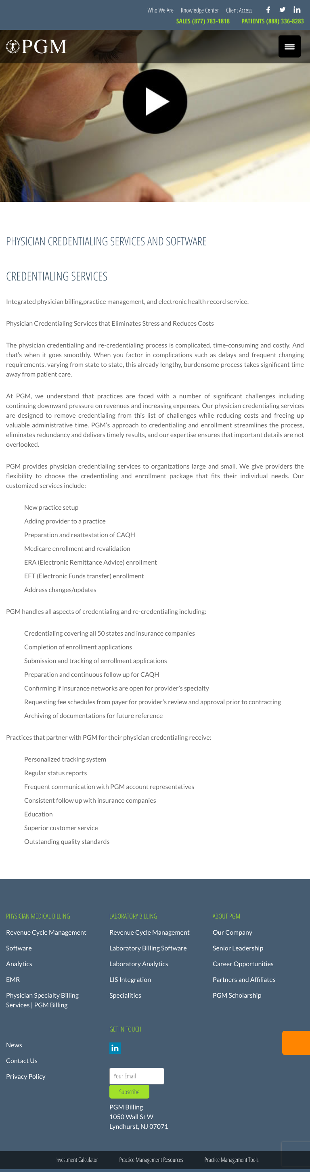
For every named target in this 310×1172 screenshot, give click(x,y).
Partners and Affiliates (244, 980)
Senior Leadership (238, 948)
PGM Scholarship (237, 995)
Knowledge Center (200, 10)
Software (19, 948)
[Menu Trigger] (290, 47)
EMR (13, 980)
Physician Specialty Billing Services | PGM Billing (42, 1000)
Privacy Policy (26, 1076)
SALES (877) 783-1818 (203, 21)
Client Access (239, 10)
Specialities (125, 995)
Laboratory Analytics (138, 964)
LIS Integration (130, 980)
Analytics (19, 964)
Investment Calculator (76, 1160)
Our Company (232, 932)
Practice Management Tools (232, 1160)
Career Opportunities (243, 964)
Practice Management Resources (151, 1160)
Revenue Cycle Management (46, 932)
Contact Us (22, 1061)
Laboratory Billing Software (148, 948)
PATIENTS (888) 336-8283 (272, 21)
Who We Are (161, 10)
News (14, 1045)
